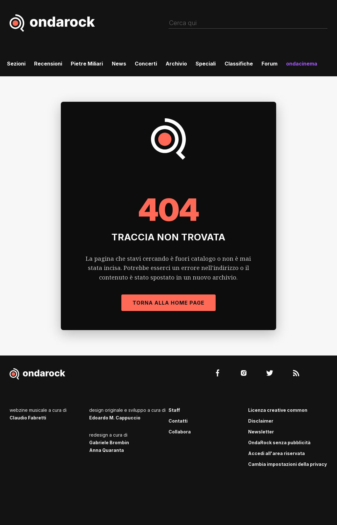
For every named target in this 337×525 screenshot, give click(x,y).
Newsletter (261, 431)
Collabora (179, 431)
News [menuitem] (119, 63)
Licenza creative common (277, 410)
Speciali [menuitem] (206, 63)
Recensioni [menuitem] (48, 63)
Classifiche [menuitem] (239, 63)
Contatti (178, 421)
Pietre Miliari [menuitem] (87, 63)
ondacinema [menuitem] (301, 63)
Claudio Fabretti (28, 417)
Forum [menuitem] (269, 63)
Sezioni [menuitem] (16, 63)
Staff (174, 410)
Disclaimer (260, 421)
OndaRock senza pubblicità (279, 442)
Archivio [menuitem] (176, 63)
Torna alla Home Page (168, 303)
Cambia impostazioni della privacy (287, 464)
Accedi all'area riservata (276, 453)
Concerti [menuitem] (146, 63)
